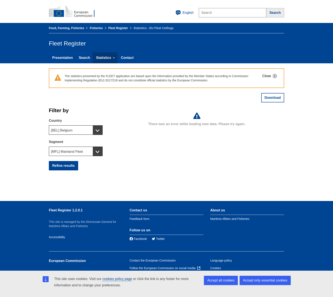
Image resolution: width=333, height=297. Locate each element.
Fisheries (96, 28)
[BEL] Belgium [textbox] (61, 130)
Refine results (63, 165)
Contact (127, 57)
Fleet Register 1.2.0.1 (66, 210)
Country (55, 120)
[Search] (275, 12)
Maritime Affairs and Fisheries (229, 219)
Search (84, 57)
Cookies (215, 268)
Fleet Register (118, 28)
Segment (56, 142)
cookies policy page (117, 279)
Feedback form (139, 219)
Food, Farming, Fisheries (66, 28)
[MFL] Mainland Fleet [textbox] (67, 151)
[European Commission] (74, 11)
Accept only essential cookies (265, 280)
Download (273, 97)
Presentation (62, 57)
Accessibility (57, 237)
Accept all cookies (220, 280)
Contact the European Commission (153, 260)
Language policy (221, 260)
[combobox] (75, 130)
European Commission (67, 261)
